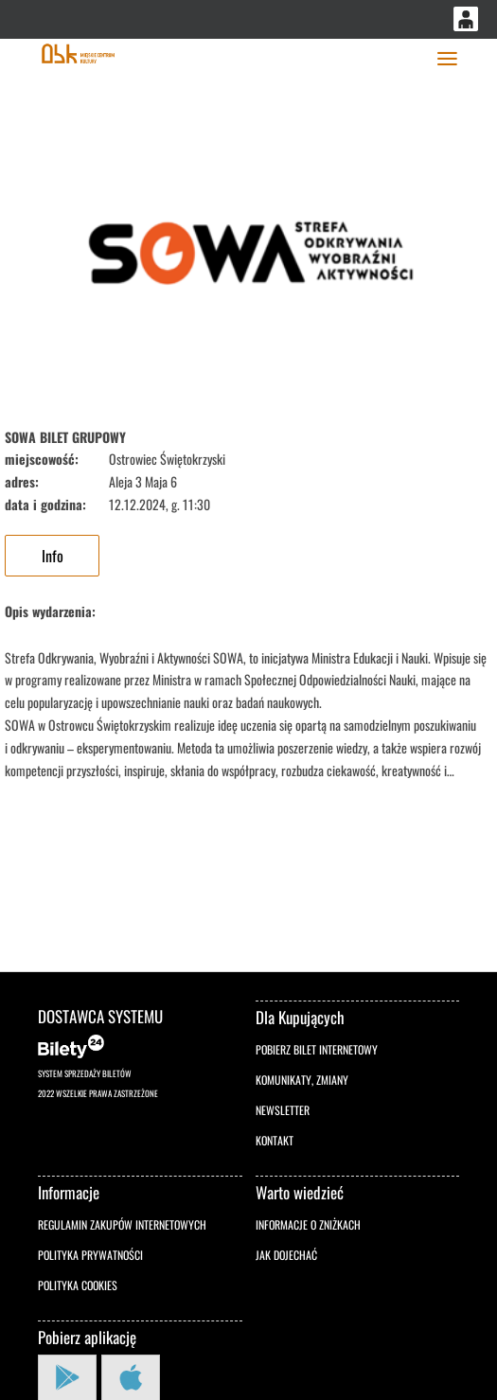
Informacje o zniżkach (308, 1224)
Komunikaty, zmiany (302, 1080)
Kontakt (274, 1140)
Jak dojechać (286, 1255)
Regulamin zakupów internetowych (122, 1224)
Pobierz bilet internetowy (317, 1049)
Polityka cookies (77, 1285)
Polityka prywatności (90, 1255)
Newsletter (283, 1110)
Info (52, 555)
